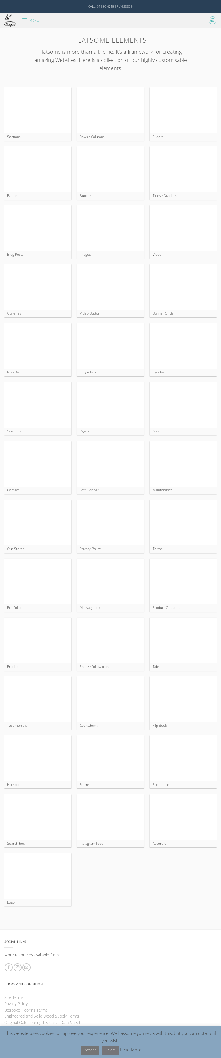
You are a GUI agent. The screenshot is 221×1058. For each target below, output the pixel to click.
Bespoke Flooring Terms (26, 1010)
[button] (30, 20)
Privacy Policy (16, 1003)
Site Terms (14, 997)
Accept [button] (90, 1050)
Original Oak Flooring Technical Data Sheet (42, 1022)
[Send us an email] (26, 967)
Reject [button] (110, 1050)
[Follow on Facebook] (9, 967)
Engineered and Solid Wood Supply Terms (41, 1016)
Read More (130, 1050)
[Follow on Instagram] (18, 967)
